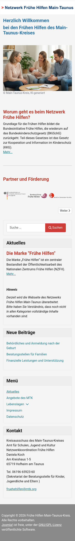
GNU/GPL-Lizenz (50, 525)
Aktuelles (12, 392)
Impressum (14, 410)
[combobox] (25, 227)
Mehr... (7, 152)
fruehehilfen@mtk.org (21, 489)
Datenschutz (15, 417)
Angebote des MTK (19, 398)
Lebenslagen (15, 404)
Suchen (56, 227)
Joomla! (7, 525)
